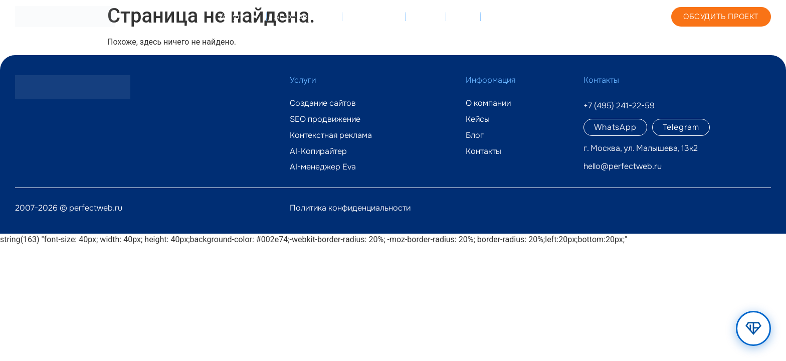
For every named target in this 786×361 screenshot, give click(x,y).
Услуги (238, 17)
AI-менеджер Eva (323, 167)
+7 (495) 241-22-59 (598, 16)
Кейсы (426, 16)
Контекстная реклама (331, 135)
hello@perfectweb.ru (622, 166)
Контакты (507, 16)
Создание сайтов (323, 103)
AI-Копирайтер (318, 151)
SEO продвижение (325, 119)
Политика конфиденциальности (350, 208)
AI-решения (304, 17)
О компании (374, 16)
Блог (463, 16)
